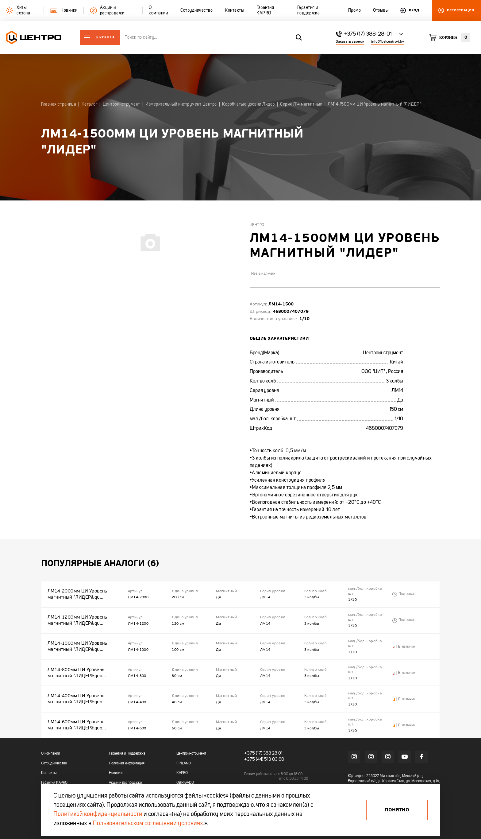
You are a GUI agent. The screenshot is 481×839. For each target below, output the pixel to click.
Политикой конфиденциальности (97, 814)
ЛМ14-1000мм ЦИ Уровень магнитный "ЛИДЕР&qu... (76, 637)
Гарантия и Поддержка (127, 732)
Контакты (48, 752)
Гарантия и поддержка (59, 771)
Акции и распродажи (125, 761)
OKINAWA (184, 771)
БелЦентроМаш (188, 781)
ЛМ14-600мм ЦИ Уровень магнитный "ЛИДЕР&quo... (75, 705)
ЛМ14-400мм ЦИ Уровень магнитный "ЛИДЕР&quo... (75, 683)
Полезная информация (126, 742)
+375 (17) (252, 732)
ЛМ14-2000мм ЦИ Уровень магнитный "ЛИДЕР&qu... (76, 592)
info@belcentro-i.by (387, 41)
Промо (46, 781)
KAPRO (182, 752)
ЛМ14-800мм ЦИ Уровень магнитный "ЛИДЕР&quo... (75, 660)
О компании (50, 732)
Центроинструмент (191, 732)
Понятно (397, 810)
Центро (257, 225)
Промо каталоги (121, 771)
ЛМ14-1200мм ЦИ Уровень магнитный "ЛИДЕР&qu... (76, 615)
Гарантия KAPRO (54, 761)
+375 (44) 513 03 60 (263, 738)
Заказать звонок (350, 41)
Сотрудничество (54, 742)
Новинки (115, 752)
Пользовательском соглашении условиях (148, 824)
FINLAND (183, 742)
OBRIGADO (185, 761)
